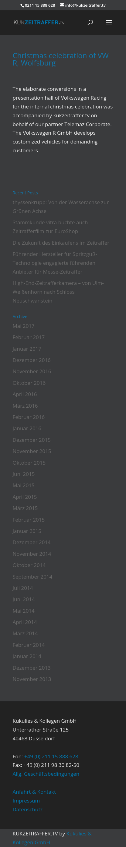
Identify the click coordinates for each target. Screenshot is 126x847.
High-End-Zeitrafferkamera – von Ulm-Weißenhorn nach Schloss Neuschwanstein (58, 291)
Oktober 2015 (29, 462)
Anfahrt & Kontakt (34, 791)
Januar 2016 (27, 428)
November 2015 (32, 451)
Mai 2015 (24, 485)
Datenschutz (28, 809)
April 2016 (25, 394)
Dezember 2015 (32, 439)
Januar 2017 (27, 348)
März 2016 (25, 405)
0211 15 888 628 (40, 5)
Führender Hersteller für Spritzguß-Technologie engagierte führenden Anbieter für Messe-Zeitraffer (55, 262)
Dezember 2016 (32, 359)
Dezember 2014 (32, 542)
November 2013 (32, 678)
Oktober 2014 (29, 565)
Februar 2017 (29, 337)
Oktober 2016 (29, 382)
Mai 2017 (24, 325)
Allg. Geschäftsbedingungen (46, 773)
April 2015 (25, 496)
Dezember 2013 (32, 667)
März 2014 (25, 633)
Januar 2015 (27, 530)
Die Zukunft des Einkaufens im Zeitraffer (61, 242)
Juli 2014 (23, 587)
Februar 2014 (29, 644)
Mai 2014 (24, 610)
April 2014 (25, 622)
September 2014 (33, 576)
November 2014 (32, 553)
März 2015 (25, 508)
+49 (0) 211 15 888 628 (51, 756)
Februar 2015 (29, 519)
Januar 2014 (27, 656)
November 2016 (32, 371)
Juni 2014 (24, 599)
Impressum (26, 800)
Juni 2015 (24, 473)
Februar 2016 (29, 416)
